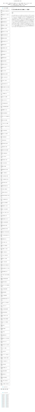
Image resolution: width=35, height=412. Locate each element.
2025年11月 (3, 396)
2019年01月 (7, 406)
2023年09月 (7, 403)
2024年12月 (3, 397)
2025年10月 (7, 396)
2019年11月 (3, 405)
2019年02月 (3, 406)
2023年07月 (3, 404)
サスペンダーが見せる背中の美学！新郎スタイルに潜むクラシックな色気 (18, 5)
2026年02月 (7, 394)
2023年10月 (3, 403)
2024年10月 (3, 398)
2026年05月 (3, 394)
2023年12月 (3, 402)
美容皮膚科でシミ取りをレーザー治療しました (23, 4)
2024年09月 (7, 398)
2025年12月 (7, 395)
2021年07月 (7, 404)
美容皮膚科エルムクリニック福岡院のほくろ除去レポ (13, 4)
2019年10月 (7, 405)
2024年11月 (7, 397)
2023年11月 (7, 402)
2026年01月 (3, 395)
